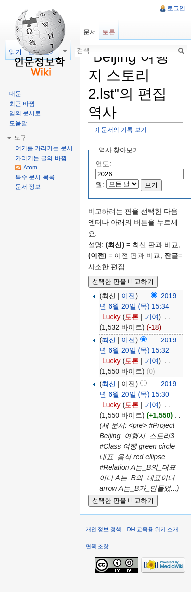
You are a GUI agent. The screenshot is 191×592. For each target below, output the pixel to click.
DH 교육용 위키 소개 (152, 529)
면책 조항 (97, 546)
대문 (15, 93)
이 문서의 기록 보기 (120, 129)
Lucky (111, 317)
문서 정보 (28, 186)
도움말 (18, 123)
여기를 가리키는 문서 (44, 148)
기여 (152, 317)
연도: (103, 164)
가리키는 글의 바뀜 (41, 158)
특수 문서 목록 (35, 177)
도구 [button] (20, 137)
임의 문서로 (25, 113)
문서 (89, 32)
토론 (132, 317)
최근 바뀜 (22, 103)
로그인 (176, 8)
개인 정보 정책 (103, 529)
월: (100, 185)
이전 (128, 296)
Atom (30, 167)
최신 (109, 340)
